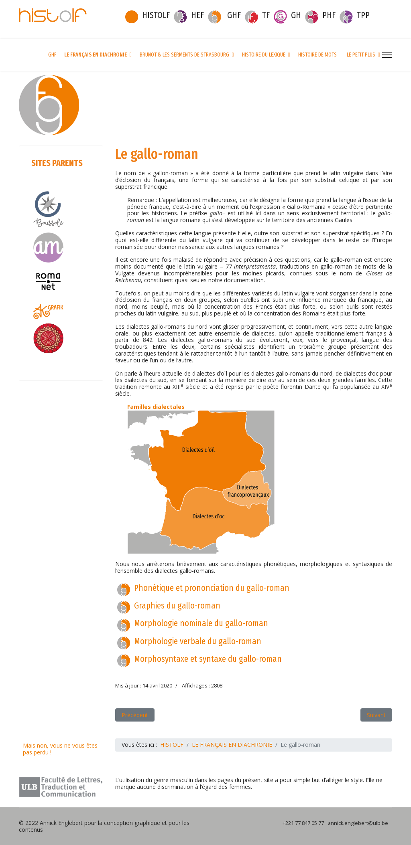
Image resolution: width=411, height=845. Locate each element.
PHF (329, 15)
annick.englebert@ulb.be (358, 823)
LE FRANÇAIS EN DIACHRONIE (95, 54)
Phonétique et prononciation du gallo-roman (211, 587)
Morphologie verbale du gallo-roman (197, 641)
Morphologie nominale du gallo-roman (201, 623)
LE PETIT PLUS (361, 54)
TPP (363, 15)
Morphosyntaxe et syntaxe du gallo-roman (208, 658)
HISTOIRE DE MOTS (317, 54)
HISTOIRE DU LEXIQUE (263, 54)
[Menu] (387, 55)
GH (296, 15)
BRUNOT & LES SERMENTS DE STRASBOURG (184, 54)
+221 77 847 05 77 (303, 823)
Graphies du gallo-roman (177, 605)
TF (266, 15)
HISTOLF (156, 15)
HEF (197, 15)
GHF (234, 15)
